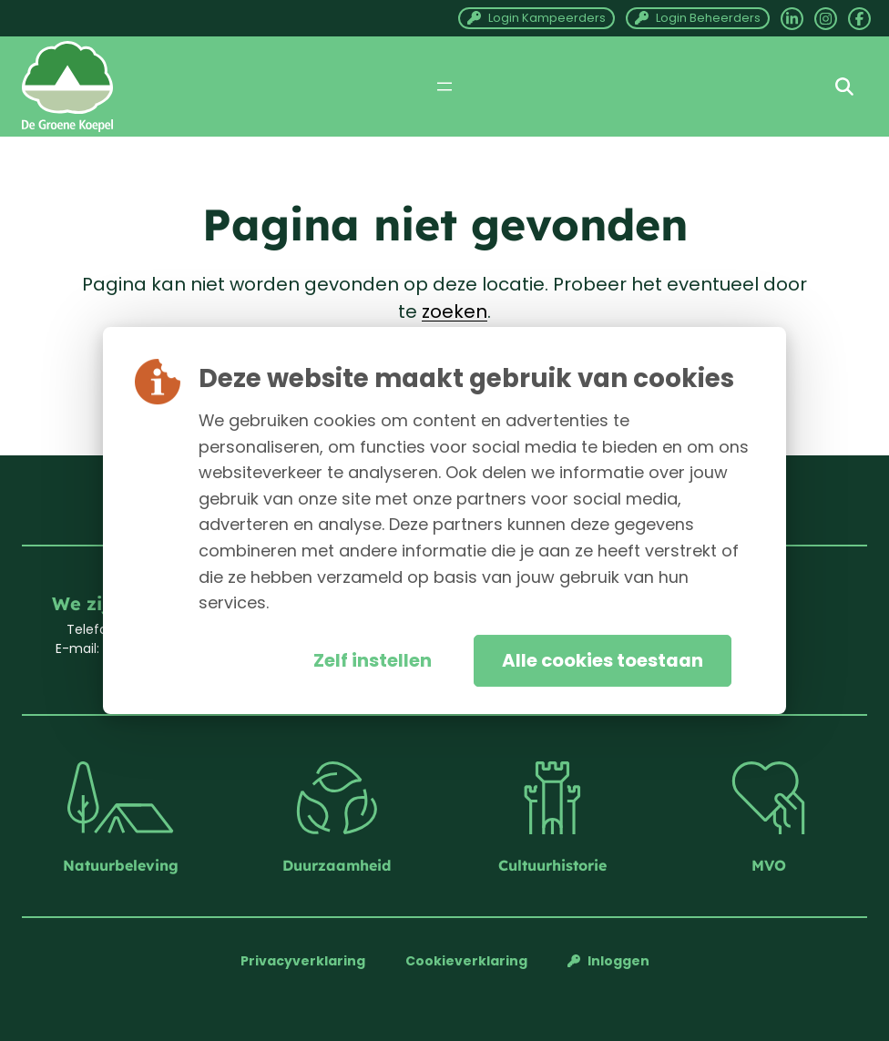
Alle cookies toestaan (602, 660)
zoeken (454, 311)
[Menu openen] (444, 86)
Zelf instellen (372, 660)
